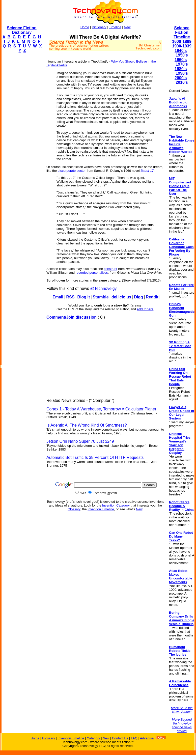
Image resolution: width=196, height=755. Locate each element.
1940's (181, 50)
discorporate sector (72, 171)
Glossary (74, 509)
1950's (182, 55)
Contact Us (120, 738)
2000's (181, 78)
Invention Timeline (101, 509)
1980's (181, 69)
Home (84, 27)
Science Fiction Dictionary (21, 30)
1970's (182, 64)
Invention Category (116, 505)
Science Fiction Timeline (182, 32)
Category (93, 738)
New (127, 27)
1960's (181, 60)
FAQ (134, 738)
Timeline (115, 27)
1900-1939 (181, 46)
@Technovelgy (103, 288)
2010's (182, 82)
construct (110, 269)
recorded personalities (92, 272)
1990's (182, 73)
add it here (145, 309)
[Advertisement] (22, 132)
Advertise (147, 738)
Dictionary (99, 27)
